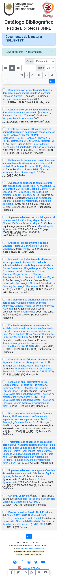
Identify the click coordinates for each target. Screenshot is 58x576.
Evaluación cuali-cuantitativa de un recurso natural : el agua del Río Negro (24, 383)
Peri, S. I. (45, 419)
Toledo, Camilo (43, 450)
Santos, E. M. (9, 191)
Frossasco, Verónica (32, 274)
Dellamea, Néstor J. (13, 388)
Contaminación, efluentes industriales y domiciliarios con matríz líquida (27, 92)
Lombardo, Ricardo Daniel (27, 518)
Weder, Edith (21, 337)
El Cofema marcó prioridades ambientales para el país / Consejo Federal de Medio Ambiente (28, 302)
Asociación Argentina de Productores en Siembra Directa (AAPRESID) (24, 345)
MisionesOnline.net (24, 311)
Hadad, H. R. (34, 166)
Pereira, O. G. (28, 194)
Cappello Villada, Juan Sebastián (20, 453)
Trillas (26, 248)
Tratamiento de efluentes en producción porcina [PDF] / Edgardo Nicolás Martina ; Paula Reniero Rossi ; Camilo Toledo (28, 444)
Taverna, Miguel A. (33, 223)
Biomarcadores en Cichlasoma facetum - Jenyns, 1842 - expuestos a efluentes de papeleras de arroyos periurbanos (27, 416)
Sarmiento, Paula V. (13, 277)
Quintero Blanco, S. (24, 422)
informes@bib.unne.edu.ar (32, 548)
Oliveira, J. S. (40, 191)
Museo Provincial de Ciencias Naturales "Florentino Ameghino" (25, 171)
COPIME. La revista (19, 495)
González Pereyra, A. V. (38, 138)
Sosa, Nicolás (33, 334)
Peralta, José (32, 277)
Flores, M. (35, 140)
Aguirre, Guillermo (12, 476)
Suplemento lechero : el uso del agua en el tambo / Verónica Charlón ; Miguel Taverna (28, 219)
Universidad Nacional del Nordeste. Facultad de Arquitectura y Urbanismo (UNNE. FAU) (28, 395)
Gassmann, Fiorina (35, 271)
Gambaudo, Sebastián (25, 331)
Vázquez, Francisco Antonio (17, 99)
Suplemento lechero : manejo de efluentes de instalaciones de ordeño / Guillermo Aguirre (28, 472)
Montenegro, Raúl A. (36, 388)
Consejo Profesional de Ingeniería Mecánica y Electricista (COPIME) (28, 500)
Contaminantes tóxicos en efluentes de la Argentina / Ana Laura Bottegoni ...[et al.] (28, 361)
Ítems (41, 67)
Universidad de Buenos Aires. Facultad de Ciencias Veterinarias (28, 146)
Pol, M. (6, 140)
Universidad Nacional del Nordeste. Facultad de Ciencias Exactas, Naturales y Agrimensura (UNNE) (28, 402)
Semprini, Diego (11, 274)
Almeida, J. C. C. (11, 194)
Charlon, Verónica (12, 223)
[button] (31, 75)
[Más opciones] (28, 75)
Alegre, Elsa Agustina (38, 365)
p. (52, 81)
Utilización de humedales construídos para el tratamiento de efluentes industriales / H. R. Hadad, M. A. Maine (28, 163)
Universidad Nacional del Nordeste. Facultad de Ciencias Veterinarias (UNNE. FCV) (28, 370)
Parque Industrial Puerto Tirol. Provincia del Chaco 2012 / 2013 (27, 514)
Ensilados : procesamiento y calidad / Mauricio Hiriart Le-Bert (25, 244)
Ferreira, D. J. (25, 191)
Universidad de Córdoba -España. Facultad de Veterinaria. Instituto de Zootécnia (27, 200)
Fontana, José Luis (12, 391)
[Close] (51, 52)
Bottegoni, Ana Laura (13, 365)
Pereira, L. (7, 422)
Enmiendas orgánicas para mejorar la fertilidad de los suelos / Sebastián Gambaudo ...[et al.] (28, 328)
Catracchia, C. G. (20, 140)
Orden (29, 61)
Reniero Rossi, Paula (23, 450)
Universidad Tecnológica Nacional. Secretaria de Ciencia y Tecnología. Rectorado (28, 285)
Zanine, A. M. (47, 188)
